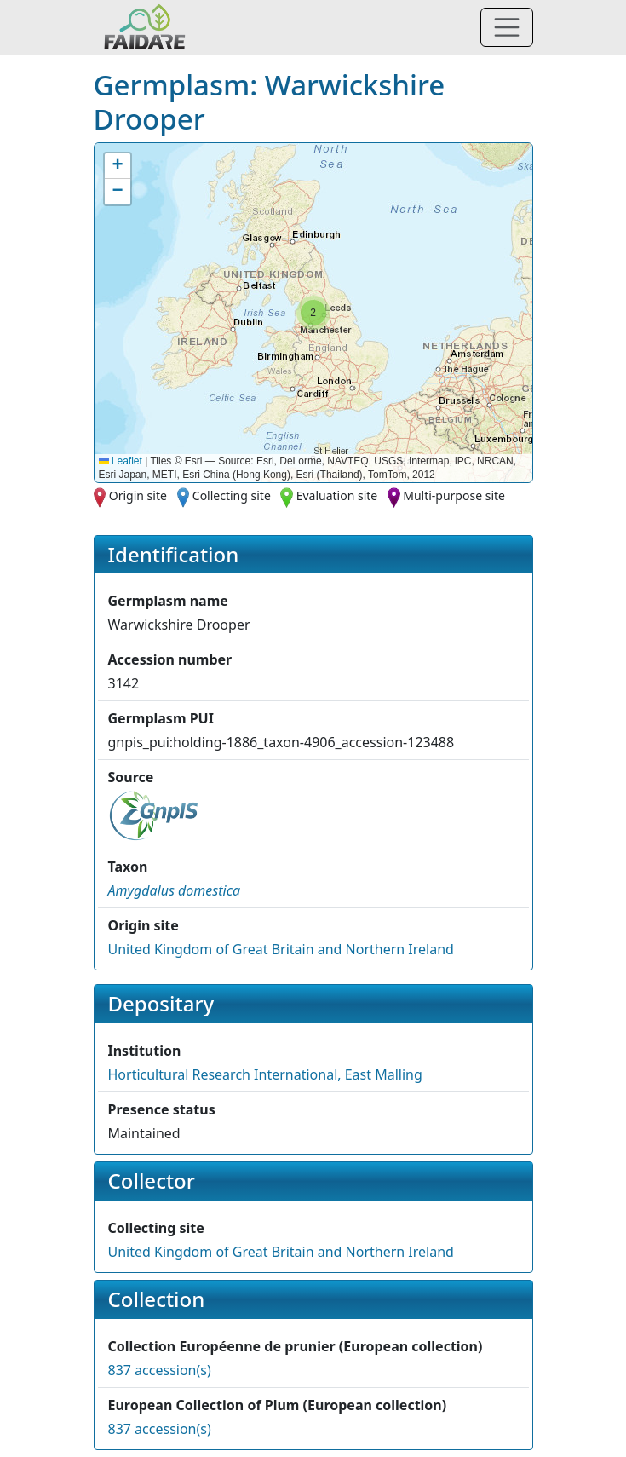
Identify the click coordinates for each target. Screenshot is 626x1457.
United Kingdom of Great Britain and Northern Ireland (281, 949)
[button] (313, 313)
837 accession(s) (159, 1370)
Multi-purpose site (454, 495)
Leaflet (120, 461)
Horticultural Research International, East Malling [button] (265, 1074)
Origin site (138, 495)
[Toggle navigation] (506, 27)
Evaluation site (337, 495)
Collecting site (231, 495)
